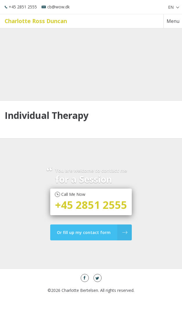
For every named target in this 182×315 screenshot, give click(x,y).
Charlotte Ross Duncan (36, 21)
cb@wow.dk (56, 7)
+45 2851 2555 (21, 7)
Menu (173, 21)
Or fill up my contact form (92, 232)
